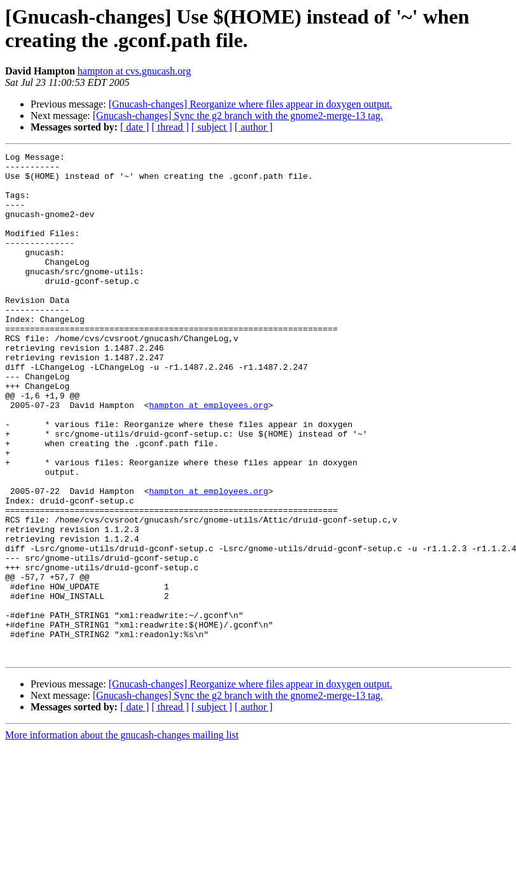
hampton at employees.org (208, 456)
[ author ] (254, 127)
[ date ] (134, 127)
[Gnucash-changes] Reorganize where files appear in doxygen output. (251, 104)
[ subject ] (212, 127)
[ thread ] (170, 127)
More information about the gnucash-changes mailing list (122, 836)
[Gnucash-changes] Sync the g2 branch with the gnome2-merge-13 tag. (238, 115)
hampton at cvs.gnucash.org (134, 71)
